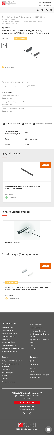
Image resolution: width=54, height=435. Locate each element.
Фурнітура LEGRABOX (12, 242)
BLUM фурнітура (7, 327)
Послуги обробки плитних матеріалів (10, 365)
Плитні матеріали (36, 325)
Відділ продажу (27, 402)
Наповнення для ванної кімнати (13, 348)
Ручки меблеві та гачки (38, 331)
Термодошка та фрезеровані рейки (39, 341)
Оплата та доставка (8, 382)
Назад (7, 27)
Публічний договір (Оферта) (39, 374)
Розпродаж (33, 348)
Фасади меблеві (7, 330)
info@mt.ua (27, 398)
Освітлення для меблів (10, 351)
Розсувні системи (36, 328)
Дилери (32, 361)
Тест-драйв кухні (7, 372)
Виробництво (6, 369)
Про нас (32, 368)
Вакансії (32, 371)
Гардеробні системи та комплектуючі (9, 338)
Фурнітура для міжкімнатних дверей (39, 335)
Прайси (4, 376)
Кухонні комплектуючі (9, 333)
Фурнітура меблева (8, 342)
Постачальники (35, 378)
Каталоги (5, 379)
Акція (31, 345)
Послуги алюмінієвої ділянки (12, 361)
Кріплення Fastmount (9, 345)
